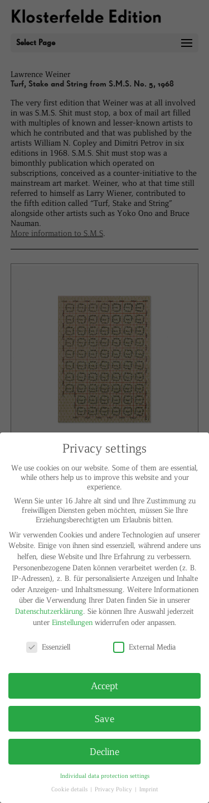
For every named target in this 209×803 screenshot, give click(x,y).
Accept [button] (104, 685)
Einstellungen (72, 622)
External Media (144, 646)
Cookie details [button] (70, 788)
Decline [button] (104, 751)
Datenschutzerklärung (49, 611)
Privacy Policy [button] (114, 788)
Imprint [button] (148, 788)
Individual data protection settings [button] (104, 775)
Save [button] (104, 718)
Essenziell (48, 646)
